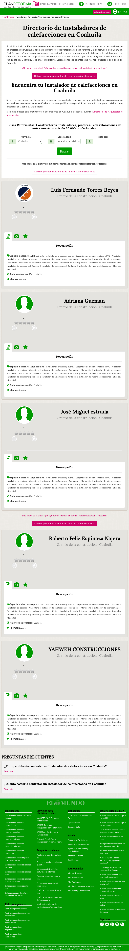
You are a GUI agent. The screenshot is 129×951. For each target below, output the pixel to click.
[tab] (8, 236)
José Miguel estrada (85, 411)
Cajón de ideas (90, 4)
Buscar (64, 151)
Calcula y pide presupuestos (54, 4)
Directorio (116, 4)
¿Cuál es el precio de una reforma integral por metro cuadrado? (110, 860)
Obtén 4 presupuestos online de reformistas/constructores (64, 75)
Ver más (8, 771)
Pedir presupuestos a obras (16, 908)
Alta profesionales (102, 12)
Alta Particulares (75, 873)
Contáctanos (73, 860)
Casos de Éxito (74, 827)
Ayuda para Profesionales (78, 844)
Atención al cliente (75, 856)
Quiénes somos (74, 822)
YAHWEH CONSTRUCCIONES (85, 649)
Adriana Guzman (84, 301)
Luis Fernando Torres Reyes (84, 190)
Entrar (120, 12)
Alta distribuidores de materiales (81, 886)
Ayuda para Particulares (78, 840)
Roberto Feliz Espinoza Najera (84, 538)
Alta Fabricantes (74, 882)
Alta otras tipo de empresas (79, 891)
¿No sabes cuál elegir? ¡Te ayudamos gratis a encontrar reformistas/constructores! (64, 68)
